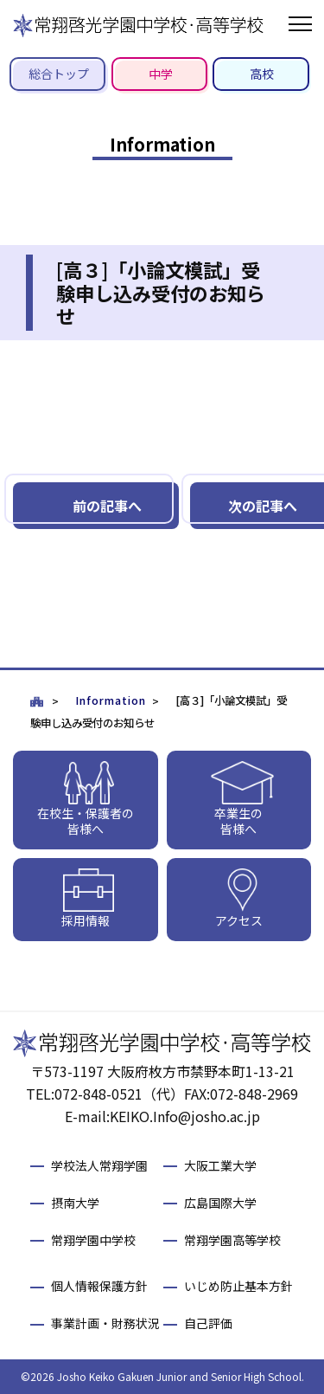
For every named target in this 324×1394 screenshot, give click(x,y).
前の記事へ (107, 505)
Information (110, 700)
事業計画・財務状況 (105, 1323)
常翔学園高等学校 (232, 1240)
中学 (161, 73)
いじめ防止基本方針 (238, 1285)
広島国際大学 (220, 1202)
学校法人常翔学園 (99, 1165)
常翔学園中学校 (93, 1240)
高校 (262, 73)
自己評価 (208, 1323)
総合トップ (59, 73)
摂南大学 (75, 1202)
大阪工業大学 (220, 1165)
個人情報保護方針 (99, 1285)
